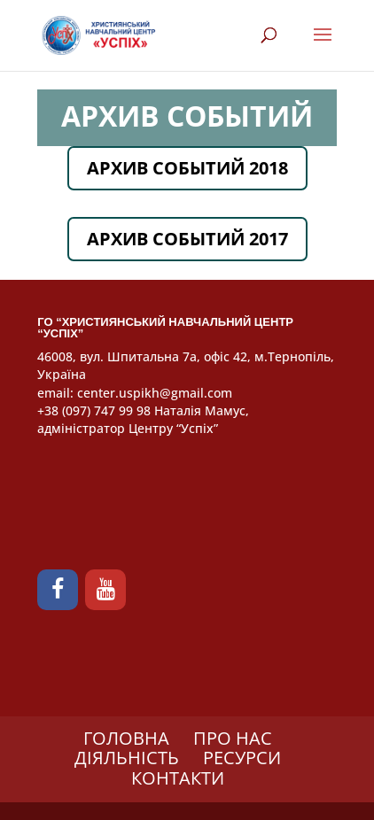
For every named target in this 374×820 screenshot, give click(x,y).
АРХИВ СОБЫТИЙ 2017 (187, 239)
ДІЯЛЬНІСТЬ (126, 758)
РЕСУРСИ (242, 758)
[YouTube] (105, 589)
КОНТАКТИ (177, 778)
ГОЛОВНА (126, 738)
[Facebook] (57, 589)
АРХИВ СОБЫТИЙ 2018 (187, 168)
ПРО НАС (232, 738)
